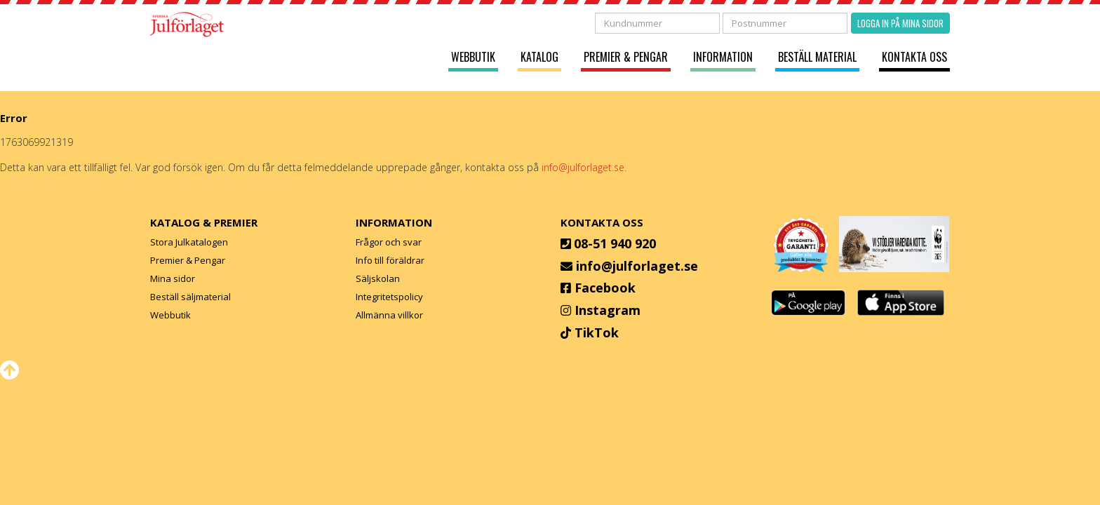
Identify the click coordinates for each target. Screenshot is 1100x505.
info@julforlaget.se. (584, 167)
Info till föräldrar (390, 260)
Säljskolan (378, 278)
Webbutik (473, 57)
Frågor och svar (389, 242)
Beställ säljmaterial (190, 296)
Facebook (605, 287)
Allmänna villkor (389, 315)
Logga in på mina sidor (900, 23)
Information (723, 57)
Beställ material (817, 57)
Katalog (539, 57)
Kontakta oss (914, 57)
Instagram (607, 310)
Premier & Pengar (626, 57)
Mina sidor (172, 278)
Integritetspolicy (389, 296)
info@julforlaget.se (637, 265)
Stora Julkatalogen (189, 242)
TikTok (597, 332)
